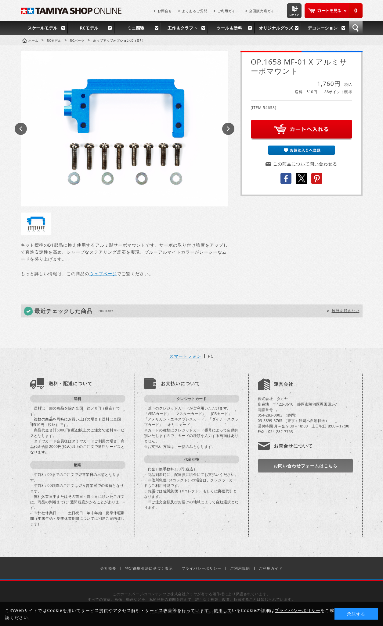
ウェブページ (103, 273)
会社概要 (108, 568)
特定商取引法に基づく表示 (149, 568)
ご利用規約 (240, 568)
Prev (21, 129)
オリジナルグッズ (276, 28)
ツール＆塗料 (229, 28)
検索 (356, 28)
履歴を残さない (346, 310)
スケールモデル (42, 28)
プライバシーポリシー (201, 568)
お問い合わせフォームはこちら (305, 466)
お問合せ (164, 11)
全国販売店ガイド (263, 11)
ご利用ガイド (228, 11)
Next (228, 129)
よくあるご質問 (195, 11)
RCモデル (89, 28)
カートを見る (334, 10)
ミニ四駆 (135, 28)
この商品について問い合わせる (305, 164)
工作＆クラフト (182, 28)
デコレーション (323, 28)
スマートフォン (185, 356)
